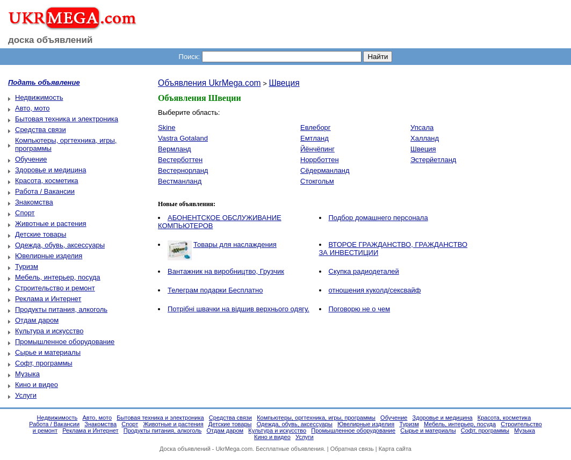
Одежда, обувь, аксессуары (60, 245)
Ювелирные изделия (48, 256)
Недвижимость (39, 97)
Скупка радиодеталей (364, 271)
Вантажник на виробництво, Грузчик (226, 271)
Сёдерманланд (325, 170)
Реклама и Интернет (48, 299)
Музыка (27, 374)
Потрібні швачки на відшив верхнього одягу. (238, 309)
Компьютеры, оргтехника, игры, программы (316, 417)
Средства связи (40, 130)
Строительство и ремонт (55, 288)
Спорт (25, 213)
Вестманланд (179, 181)
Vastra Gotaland (183, 138)
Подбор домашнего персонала (378, 218)
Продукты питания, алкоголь (61, 309)
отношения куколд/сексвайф (375, 290)
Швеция (284, 82)
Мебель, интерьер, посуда (57, 277)
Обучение (31, 159)
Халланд (424, 138)
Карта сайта (395, 449)
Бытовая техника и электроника (66, 119)
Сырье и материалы (48, 352)
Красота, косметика (46, 181)
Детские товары (40, 234)
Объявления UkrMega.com (209, 82)
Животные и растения (50, 224)
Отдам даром (37, 320)
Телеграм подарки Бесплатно (215, 290)
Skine (167, 127)
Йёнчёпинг (317, 149)
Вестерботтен (180, 160)
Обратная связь (352, 449)
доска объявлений (50, 40)
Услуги (26, 395)
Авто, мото (32, 108)
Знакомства (34, 202)
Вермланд (174, 149)
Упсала (421, 127)
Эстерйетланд (433, 160)
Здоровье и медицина (50, 170)
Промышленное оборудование (64, 342)
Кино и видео (36, 385)
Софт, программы (44, 363)
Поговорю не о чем (360, 309)
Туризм (26, 266)
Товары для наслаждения (235, 244)
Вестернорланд (183, 170)
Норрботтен (319, 160)
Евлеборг (315, 127)
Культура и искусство (49, 331)
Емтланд (314, 138)
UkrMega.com (234, 449)
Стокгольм (317, 181)
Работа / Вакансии (45, 191)
